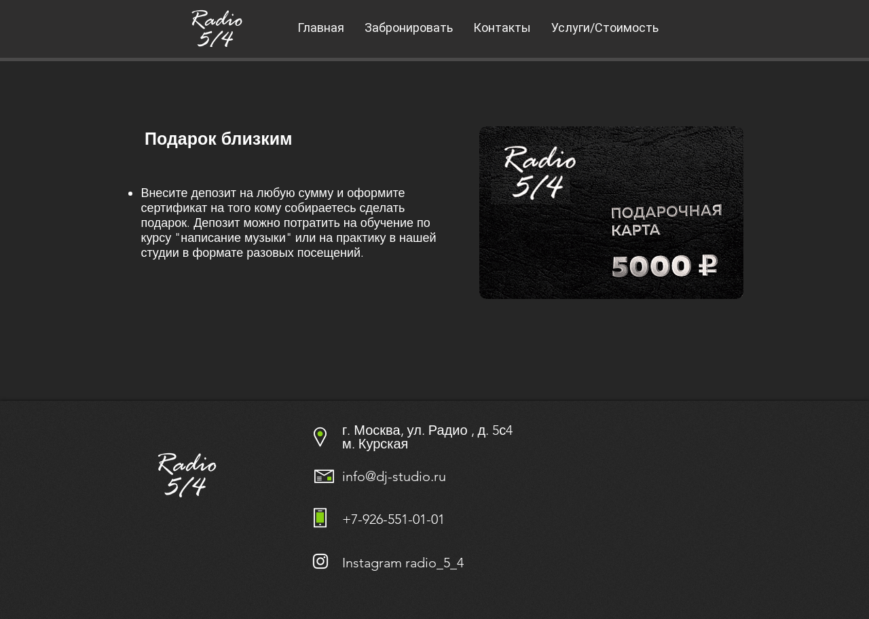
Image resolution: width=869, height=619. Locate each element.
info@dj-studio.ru (394, 476)
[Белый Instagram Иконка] (320, 561)
